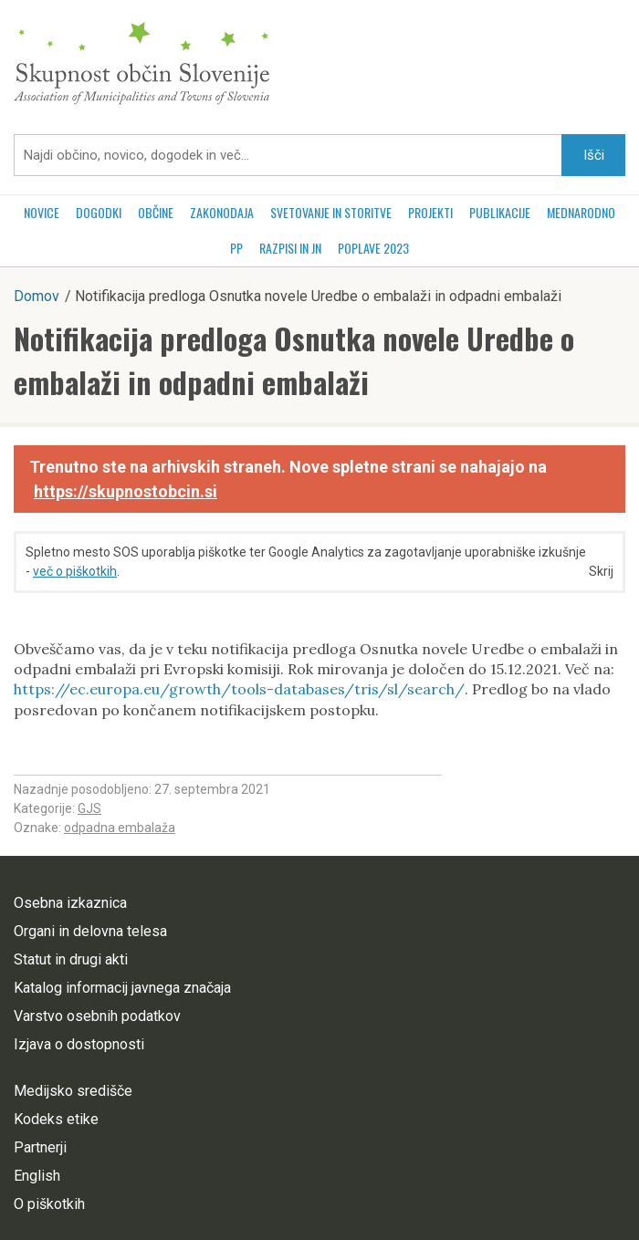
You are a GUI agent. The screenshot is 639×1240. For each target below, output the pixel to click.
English (37, 1175)
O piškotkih (49, 1204)
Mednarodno (581, 212)
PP (236, 247)
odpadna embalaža (119, 827)
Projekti (430, 212)
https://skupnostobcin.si (125, 491)
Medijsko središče (73, 1090)
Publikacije (499, 212)
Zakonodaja (222, 212)
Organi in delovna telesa (90, 931)
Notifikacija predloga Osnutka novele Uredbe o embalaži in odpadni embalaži (294, 360)
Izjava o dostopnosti (79, 1044)
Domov (36, 296)
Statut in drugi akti (71, 959)
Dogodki (98, 212)
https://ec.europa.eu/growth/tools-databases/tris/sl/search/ (239, 689)
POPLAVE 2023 (373, 247)
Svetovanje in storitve (331, 212)
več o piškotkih (75, 571)
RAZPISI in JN (290, 247)
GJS (89, 808)
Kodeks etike (56, 1119)
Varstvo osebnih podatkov (97, 1016)
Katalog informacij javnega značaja (122, 987)
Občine (155, 212)
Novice (41, 212)
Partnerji (40, 1147)
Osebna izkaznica (70, 903)
